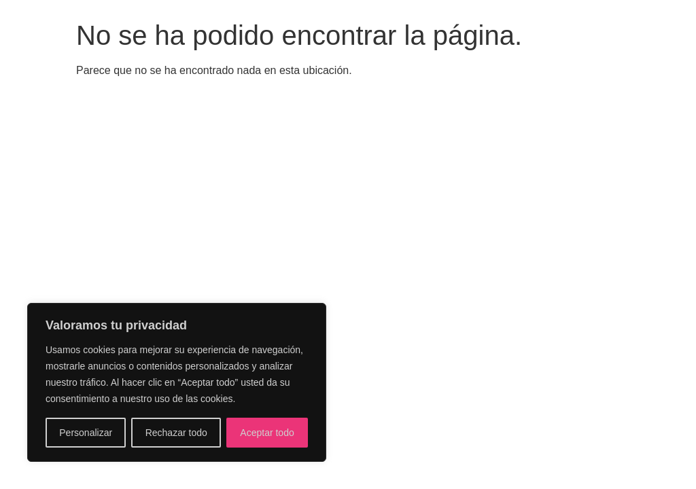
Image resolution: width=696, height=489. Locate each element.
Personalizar (85, 432)
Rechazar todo (176, 432)
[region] (176, 382)
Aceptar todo (267, 432)
